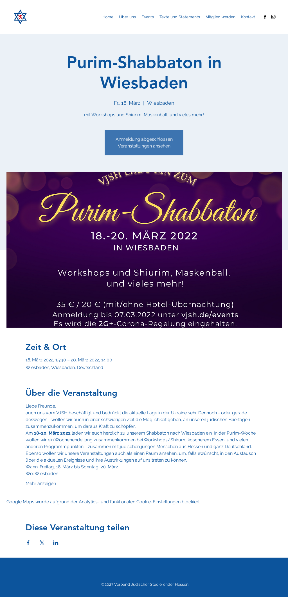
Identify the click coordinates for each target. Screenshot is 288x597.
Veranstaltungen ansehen (144, 146)
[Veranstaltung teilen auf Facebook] (28, 542)
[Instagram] (273, 17)
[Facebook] (265, 17)
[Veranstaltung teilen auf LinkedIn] (55, 542)
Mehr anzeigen (41, 483)
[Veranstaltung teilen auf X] (42, 542)
